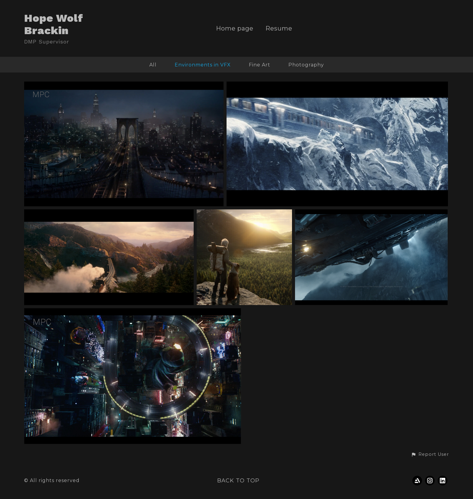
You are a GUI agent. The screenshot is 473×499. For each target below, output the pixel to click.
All (153, 65)
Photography (306, 65)
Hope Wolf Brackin (53, 24)
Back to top (238, 480)
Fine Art (259, 65)
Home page (234, 28)
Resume (278, 28)
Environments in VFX (203, 65)
